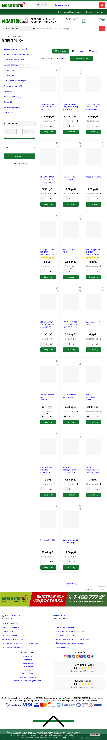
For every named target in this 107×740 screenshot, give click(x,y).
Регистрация (99, 12)
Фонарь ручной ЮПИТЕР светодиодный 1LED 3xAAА (47, 253)
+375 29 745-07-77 (10, 618)
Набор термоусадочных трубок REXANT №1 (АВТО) (93, 471)
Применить (19, 156)
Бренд (19, 147)
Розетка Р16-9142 (93, 177)
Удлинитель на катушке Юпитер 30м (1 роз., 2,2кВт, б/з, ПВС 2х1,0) (48, 109)
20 (101, 589)
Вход (89, 12)
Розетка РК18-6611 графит (69, 178)
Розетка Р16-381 (47, 540)
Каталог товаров (19, 28)
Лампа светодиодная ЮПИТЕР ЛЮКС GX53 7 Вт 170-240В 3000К (69, 472)
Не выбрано (75, 12)
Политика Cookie (58, 737)
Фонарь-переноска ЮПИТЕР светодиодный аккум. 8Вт (92, 399)
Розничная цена (19, 123)
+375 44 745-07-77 (62, 618)
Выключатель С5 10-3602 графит (70, 541)
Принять (95, 734)
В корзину (48, 131)
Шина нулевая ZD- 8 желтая (69, 395)
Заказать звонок (62, 5)
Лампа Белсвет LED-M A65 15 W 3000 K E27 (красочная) (47, 398)
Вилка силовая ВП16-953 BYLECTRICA (46, 470)
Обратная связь (62, 615)
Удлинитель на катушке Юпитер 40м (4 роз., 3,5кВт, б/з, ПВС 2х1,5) (70, 109)
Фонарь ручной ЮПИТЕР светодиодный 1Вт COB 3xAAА (93, 253)
